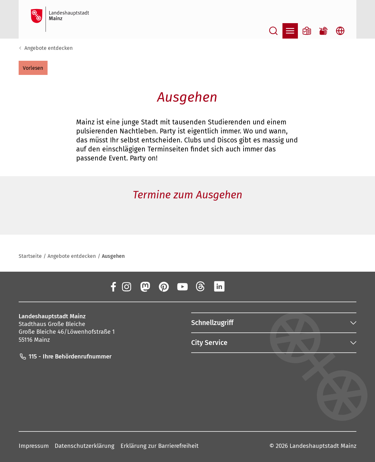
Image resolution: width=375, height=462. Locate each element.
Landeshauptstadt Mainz (323, 445)
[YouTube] (182, 286)
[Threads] (201, 286)
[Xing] (238, 286)
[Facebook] (113, 286)
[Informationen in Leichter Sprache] (307, 31)
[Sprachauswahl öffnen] (340, 31)
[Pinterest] (163, 286)
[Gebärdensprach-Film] (323, 31)
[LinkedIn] (219, 286)
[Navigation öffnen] (290, 31)
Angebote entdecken (48, 48)
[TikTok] (256, 286)
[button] (33, 68)
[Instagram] (126, 286)
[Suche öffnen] (273, 31)
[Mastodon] (145, 286)
